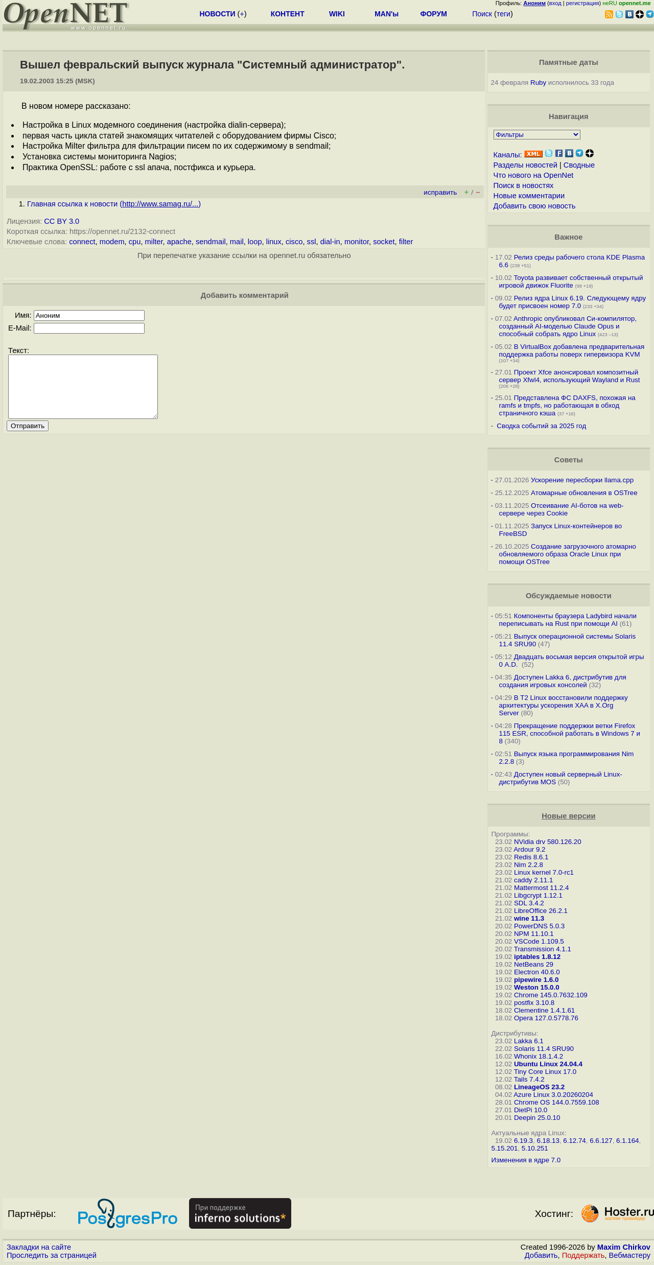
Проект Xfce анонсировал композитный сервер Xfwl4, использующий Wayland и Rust (569, 376)
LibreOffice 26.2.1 (541, 911)
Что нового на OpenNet (534, 175)
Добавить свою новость (535, 206)
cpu (135, 242)
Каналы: (508, 155)
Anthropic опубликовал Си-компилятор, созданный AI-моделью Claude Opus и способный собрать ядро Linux (568, 326)
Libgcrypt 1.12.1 (538, 895)
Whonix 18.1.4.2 (538, 1056)
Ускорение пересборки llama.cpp (582, 480)
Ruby (538, 82)
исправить (440, 192)
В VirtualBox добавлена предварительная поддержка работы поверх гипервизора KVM (572, 350)
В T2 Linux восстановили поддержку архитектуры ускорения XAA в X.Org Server (563, 705)
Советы (568, 460)
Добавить (541, 1255)
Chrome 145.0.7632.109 (551, 995)
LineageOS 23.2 (539, 1087)
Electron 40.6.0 (537, 972)
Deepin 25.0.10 (537, 1117)
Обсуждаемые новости (569, 596)
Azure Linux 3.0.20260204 (553, 1094)
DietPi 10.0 (530, 1110)
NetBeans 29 (533, 964)
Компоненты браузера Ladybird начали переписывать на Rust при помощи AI (568, 619)
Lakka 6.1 (529, 1041)
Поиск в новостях (524, 185)
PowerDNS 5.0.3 (539, 926)
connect (82, 242)
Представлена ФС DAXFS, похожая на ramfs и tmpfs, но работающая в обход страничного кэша (567, 405)
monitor (356, 242)
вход (555, 3)
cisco (294, 242)
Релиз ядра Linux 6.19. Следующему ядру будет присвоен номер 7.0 (572, 302)
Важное (568, 237)
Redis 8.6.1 (531, 857)
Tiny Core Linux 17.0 (545, 1071)
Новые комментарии (529, 196)
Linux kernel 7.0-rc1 (544, 872)
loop (255, 242)
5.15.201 (505, 1148)
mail (237, 242)
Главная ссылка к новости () (114, 204)
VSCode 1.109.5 (539, 941)
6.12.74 (574, 1140)
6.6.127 (601, 1140)
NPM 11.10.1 (534, 934)
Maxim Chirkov (623, 1247)
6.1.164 (627, 1140)
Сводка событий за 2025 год (541, 426)
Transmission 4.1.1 (542, 949)
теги (503, 14)
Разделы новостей (525, 165)
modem (112, 242)
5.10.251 (535, 1148)
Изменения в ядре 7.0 (526, 1160)
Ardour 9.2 (529, 849)
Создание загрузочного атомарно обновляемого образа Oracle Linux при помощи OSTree (567, 554)
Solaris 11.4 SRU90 (544, 1048)
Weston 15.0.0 (536, 987)
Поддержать (583, 1255)
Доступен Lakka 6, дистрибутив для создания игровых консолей (562, 681)
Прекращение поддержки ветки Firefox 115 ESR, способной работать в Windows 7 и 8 (569, 733)
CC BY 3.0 (61, 221)
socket (383, 242)
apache (179, 242)
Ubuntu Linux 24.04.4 (548, 1064)
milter (154, 242)
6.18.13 (547, 1140)
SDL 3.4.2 (529, 903)
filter (406, 242)
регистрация (582, 3)
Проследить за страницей (52, 1255)
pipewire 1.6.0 (536, 979)
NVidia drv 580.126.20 (547, 842)
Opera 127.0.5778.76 (546, 1018)
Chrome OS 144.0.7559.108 (556, 1102)
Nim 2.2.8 (528, 865)
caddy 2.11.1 (533, 880)
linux (274, 242)
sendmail (211, 242)
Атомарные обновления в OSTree (584, 493)
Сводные (579, 165)
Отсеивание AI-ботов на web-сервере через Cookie (561, 509)
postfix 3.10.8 (534, 1002)
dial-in (330, 242)
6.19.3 (523, 1140)
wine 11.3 (529, 918)
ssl (311, 242)
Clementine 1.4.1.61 (544, 1010)
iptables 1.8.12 (537, 957)
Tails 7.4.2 (529, 1079)
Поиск (482, 14)
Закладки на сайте (39, 1247)
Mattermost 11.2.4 (541, 888)
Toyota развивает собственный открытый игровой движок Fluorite (571, 281)
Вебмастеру (629, 1255)
